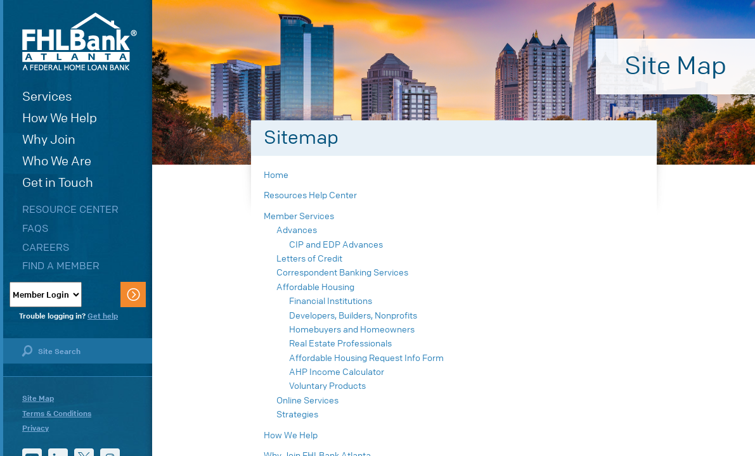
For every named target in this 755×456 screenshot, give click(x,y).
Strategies (297, 414)
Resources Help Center (310, 195)
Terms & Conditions (56, 413)
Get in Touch (57, 183)
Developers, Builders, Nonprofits (353, 316)
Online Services (307, 401)
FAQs (35, 228)
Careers (45, 247)
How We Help (59, 118)
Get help (102, 316)
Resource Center (70, 209)
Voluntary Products (327, 386)
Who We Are (56, 161)
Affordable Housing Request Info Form (366, 358)
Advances (296, 230)
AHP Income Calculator (336, 372)
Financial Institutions (330, 301)
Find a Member (61, 265)
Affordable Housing (315, 287)
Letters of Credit (309, 259)
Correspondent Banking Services (342, 273)
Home (276, 175)
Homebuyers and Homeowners (352, 330)
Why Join (48, 140)
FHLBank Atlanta (79, 41)
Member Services (299, 216)
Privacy (35, 428)
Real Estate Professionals (340, 344)
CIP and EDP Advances (336, 245)
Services (47, 96)
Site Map (38, 398)
